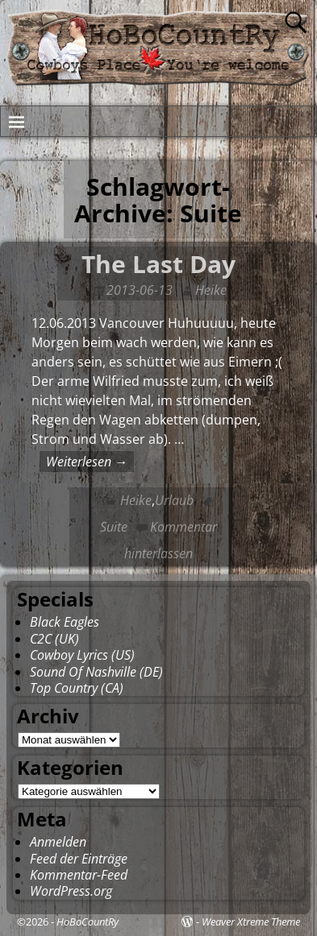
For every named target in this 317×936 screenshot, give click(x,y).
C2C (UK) (54, 639)
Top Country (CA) (76, 688)
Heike (136, 500)
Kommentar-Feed (78, 875)
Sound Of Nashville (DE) (96, 672)
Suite (113, 527)
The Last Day (158, 263)
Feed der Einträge (78, 859)
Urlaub (174, 500)
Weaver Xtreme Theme (251, 921)
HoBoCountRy (87, 921)
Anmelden (58, 842)
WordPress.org (71, 891)
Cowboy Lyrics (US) (82, 655)
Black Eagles (64, 622)
